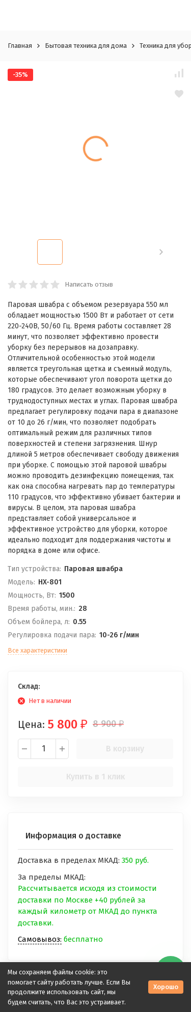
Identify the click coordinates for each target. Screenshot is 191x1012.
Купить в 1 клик (95, 776)
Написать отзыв (89, 284)
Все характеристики (37, 650)
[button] (161, 252)
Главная (20, 45)
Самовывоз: (40, 939)
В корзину (125, 748)
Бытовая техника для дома (86, 45)
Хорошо (165, 987)
